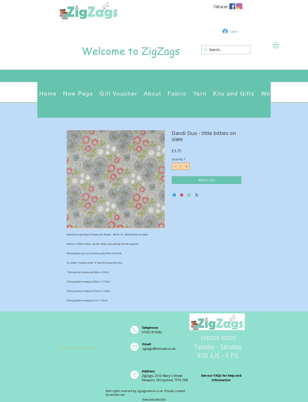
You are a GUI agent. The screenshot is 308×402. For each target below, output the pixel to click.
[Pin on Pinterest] (181, 195)
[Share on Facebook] (174, 195)
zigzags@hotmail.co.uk (158, 348)
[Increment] (186, 166)
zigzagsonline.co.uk (150, 391)
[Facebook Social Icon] (232, 6)
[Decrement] (174, 166)
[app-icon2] (239, 6)
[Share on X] (196, 195)
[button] (279, 45)
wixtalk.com (117, 395)
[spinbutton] (180, 166)
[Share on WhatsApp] (189, 195)
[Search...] (225, 50)
